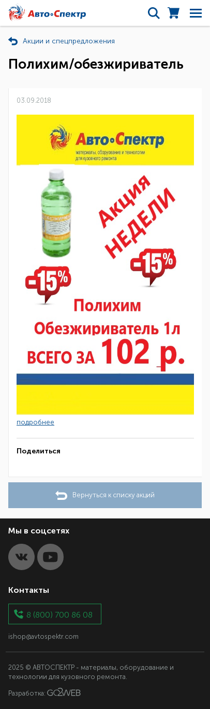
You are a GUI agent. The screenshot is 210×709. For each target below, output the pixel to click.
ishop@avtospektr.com (43, 636)
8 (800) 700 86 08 (59, 614)
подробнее (35, 422)
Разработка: (44, 692)
